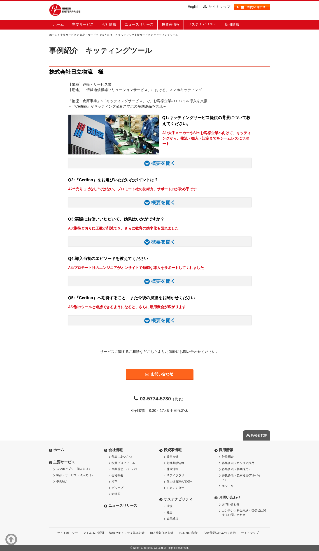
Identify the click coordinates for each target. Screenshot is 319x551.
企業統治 (172, 518)
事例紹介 (62, 481)
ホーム (58, 24)
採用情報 (232, 24)
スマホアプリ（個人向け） (73, 469)
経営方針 (172, 456)
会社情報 (109, 24)
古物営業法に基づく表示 (219, 533)
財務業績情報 (175, 463)
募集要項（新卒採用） (236, 469)
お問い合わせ (229, 497)
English (193, 7)
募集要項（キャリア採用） (239, 463)
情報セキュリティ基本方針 (126, 533)
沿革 (114, 481)
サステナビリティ (202, 24)
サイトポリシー (67, 533)
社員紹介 (228, 456)
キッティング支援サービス (134, 35)
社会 (169, 512)
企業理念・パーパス (125, 469)
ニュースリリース (139, 24)
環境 (169, 506)
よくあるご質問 (93, 533)
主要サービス (83, 24)
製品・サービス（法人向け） (97, 35)
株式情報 (172, 469)
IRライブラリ (175, 475)
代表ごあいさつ (122, 456)
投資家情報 (171, 24)
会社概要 (117, 475)
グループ (117, 487)
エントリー (229, 486)
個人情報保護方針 (161, 533)
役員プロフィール (123, 463)
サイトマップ (219, 7)
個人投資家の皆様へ (180, 481)
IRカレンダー (175, 487)
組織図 (116, 494)
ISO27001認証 (188, 533)
